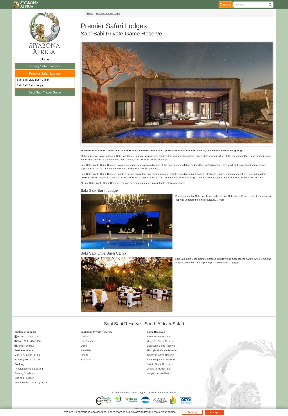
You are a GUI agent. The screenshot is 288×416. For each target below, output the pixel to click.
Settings (192, 412)
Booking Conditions (25, 373)
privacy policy (139, 411)
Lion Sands (87, 341)
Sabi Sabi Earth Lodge (30, 85)
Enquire (226, 4)
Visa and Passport (24, 378)
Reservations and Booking (29, 368)
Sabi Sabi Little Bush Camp (33, 79)
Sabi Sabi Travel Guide (45, 92)
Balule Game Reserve (158, 336)
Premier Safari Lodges (44, 73)
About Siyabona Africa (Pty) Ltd (31, 382)
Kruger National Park (158, 373)
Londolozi (86, 336)
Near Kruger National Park (161, 359)
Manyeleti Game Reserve (160, 341)
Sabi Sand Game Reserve (161, 345)
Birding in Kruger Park (158, 368)
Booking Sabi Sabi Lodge (162, 392)
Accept (214, 412)
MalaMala (86, 350)
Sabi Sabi (86, 359)
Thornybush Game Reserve (162, 350)
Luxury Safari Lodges (45, 66)
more (221, 199)
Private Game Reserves (159, 364)
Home (45, 59)
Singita (84, 355)
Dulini (84, 345)
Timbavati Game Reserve (160, 355)
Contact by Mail (25, 345)
